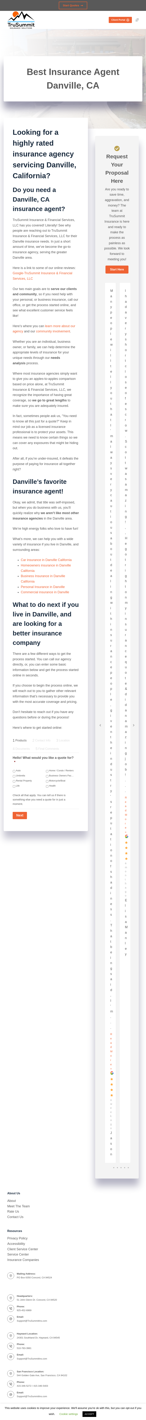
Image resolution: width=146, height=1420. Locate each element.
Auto (18, 770)
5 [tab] (128, 1167)
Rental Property (24, 780)
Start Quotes (73, 5)
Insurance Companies (23, 1260)
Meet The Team (18, 1206)
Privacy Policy (17, 1238)
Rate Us (13, 1211)
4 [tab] (124, 1167)
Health (52, 786)
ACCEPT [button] (89, 1414)
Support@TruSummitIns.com (32, 1320)
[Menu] (137, 20)
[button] (116, 270)
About (11, 1201)
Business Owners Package (61, 775)
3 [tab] (121, 1167)
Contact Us (15, 1217)
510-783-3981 (24, 1348)
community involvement (53, 331)
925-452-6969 (24, 1310)
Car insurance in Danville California (46, 560)
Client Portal (120, 19)
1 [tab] (114, 1167)
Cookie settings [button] (68, 1413)
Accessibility (16, 1244)
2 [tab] (117, 1167)
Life (18, 786)
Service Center (18, 1254)
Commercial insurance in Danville (45, 592)
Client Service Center (22, 1249)
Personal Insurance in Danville (43, 587)
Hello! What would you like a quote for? (43, 760)
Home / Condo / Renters (61, 770)
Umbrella (20, 775)
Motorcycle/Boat (57, 780)
